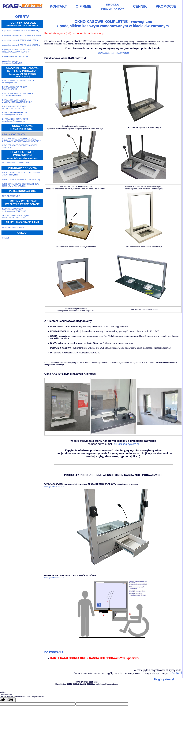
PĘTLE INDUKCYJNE (11, 196)
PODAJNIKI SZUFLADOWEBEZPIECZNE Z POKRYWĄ (14, 107)
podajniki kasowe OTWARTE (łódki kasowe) (20, 30)
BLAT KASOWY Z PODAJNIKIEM (15, 163)
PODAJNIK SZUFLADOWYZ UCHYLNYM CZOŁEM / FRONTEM (17, 101)
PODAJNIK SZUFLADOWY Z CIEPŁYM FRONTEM (17, 94)
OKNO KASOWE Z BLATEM (13, 134)
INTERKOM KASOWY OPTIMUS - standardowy (21, 179)
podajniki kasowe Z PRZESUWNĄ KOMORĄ (21, 45)
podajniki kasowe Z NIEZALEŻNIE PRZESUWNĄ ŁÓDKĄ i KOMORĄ (16, 51)
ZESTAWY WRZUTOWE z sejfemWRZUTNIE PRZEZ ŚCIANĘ (15, 217)
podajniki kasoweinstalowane (12, 62)
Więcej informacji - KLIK (54, 486)
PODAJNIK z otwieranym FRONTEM (14, 114)
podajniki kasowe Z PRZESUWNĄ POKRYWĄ (21, 35)
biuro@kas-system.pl (126, 443)
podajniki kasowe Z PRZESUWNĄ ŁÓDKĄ (20, 40)
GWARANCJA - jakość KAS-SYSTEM (113, 53)
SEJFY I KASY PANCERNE (13, 228)
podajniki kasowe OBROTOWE (15, 56)
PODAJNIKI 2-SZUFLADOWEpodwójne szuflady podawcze (15, 120)
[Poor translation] (11, 700)
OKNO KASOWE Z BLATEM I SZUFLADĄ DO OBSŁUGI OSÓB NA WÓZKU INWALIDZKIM (21, 140)
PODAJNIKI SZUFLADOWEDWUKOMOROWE (14, 88)
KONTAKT (176, 673)
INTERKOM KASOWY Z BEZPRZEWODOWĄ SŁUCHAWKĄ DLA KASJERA (20, 185)
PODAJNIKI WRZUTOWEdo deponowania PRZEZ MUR (14, 210)
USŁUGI (5, 238)
